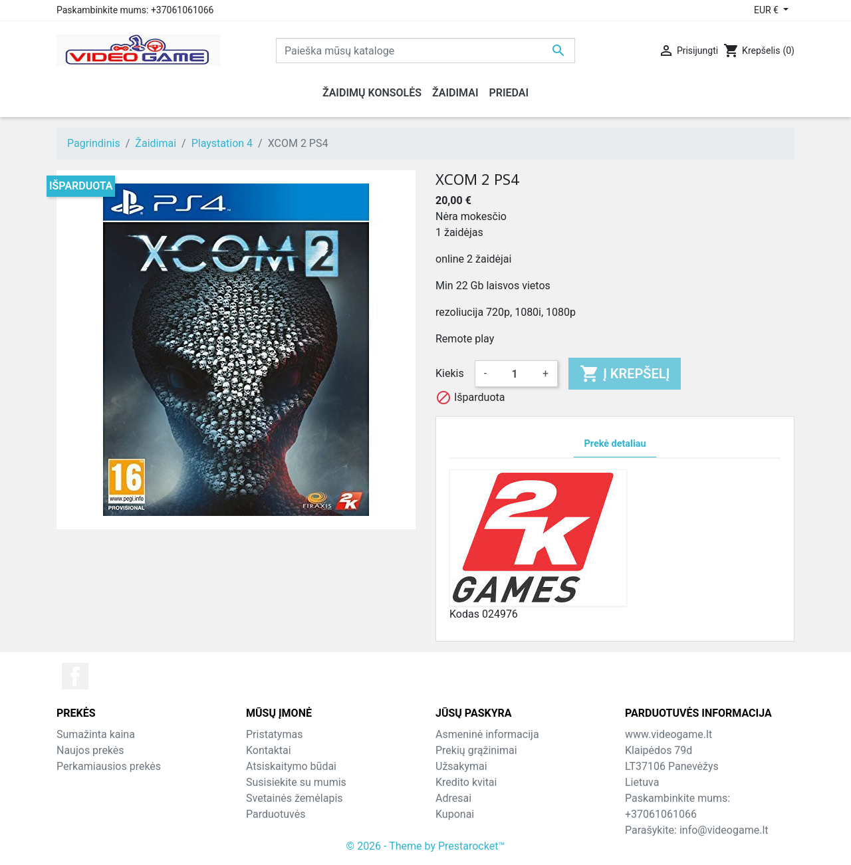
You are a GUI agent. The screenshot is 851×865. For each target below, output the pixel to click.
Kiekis (449, 373)
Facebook (75, 676)
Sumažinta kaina (96, 734)
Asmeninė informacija (487, 734)
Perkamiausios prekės (109, 766)
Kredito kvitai (466, 782)
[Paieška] (425, 50)
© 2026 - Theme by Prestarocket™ (425, 846)
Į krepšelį (624, 374)
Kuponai (454, 814)
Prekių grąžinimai (476, 750)
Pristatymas (274, 734)
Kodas (464, 614)
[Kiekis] (515, 373)
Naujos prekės (90, 750)
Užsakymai (461, 766)
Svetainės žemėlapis (294, 798)
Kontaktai (268, 750)
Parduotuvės (275, 814)
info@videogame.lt (724, 830)
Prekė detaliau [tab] (615, 443)
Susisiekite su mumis (296, 782)
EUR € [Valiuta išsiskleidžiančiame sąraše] (767, 10)
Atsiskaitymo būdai (291, 766)
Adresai (453, 798)
